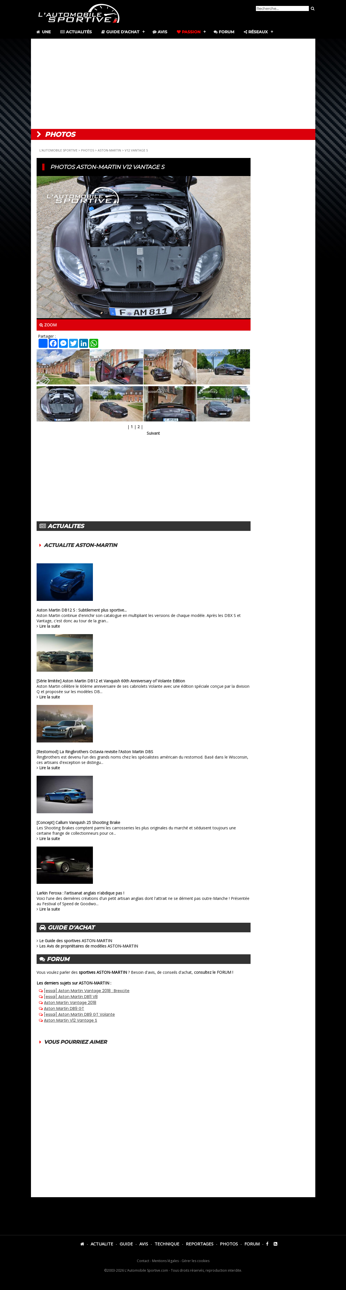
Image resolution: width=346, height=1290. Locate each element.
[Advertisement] (173, 83)
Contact (143, 1260)
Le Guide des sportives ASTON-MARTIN (75, 940)
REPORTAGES (199, 1244)
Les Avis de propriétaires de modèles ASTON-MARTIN (88, 946)
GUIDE (126, 1244)
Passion (188, 31)
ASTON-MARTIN (109, 150)
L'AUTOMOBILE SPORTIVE (58, 150)
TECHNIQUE (167, 1244)
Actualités (76, 31)
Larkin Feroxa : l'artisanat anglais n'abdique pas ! (80, 893)
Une (43, 31)
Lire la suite (49, 626)
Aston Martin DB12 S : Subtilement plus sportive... (82, 610)
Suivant (153, 433)
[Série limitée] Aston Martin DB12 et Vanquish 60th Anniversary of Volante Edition (111, 681)
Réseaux (256, 31)
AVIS (143, 1244)
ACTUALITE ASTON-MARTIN (80, 545)
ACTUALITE (102, 1244)
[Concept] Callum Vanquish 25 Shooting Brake (78, 822)
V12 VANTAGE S (136, 150)
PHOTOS (87, 150)
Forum (224, 31)
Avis (160, 31)
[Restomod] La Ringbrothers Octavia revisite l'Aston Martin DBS (95, 751)
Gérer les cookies (195, 1260)
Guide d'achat (120, 31)
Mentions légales (165, 1260)
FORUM (252, 1244)
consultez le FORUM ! (213, 972)
